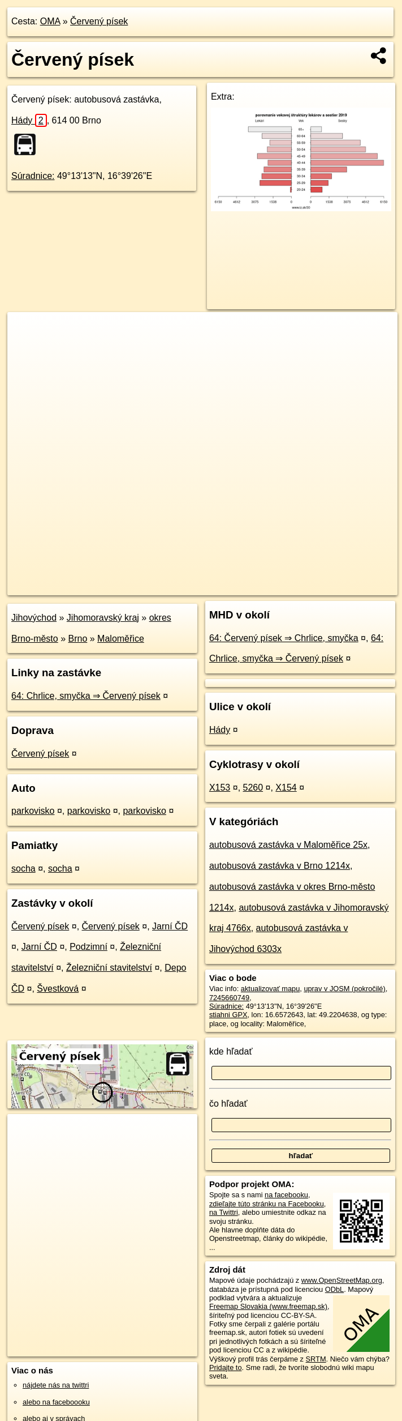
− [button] (27, 348)
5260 (253, 787)
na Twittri (223, 1212)
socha (23, 868)
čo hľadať (228, 1103)
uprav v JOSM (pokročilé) (344, 988)
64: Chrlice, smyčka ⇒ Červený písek (86, 696)
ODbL (334, 1289)
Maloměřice (120, 638)
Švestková (58, 988)
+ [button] (27, 331)
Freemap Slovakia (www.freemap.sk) (268, 1306)
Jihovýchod (34, 617)
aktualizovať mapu (270, 988)
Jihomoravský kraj (103, 617)
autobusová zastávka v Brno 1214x (279, 865)
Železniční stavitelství (109, 967)
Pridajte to (225, 1367)
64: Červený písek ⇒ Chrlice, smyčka (283, 638)
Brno (78, 638)
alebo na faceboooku (56, 1402)
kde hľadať (231, 1051)
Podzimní (88, 946)
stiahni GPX (228, 1014)
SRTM (316, 1359)
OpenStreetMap (202, 586)
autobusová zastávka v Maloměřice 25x (288, 845)
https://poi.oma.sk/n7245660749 (346, 586)
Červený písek (99, 21)
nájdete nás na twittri (56, 1385)
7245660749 (229, 997)
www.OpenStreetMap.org (341, 1280)
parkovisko (32, 811)
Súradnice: (33, 176)
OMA (50, 21)
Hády (29, 120)
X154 (285, 787)
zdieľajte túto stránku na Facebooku (266, 1204)
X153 (219, 787)
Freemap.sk (260, 586)
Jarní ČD (170, 926)
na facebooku (286, 1194)
